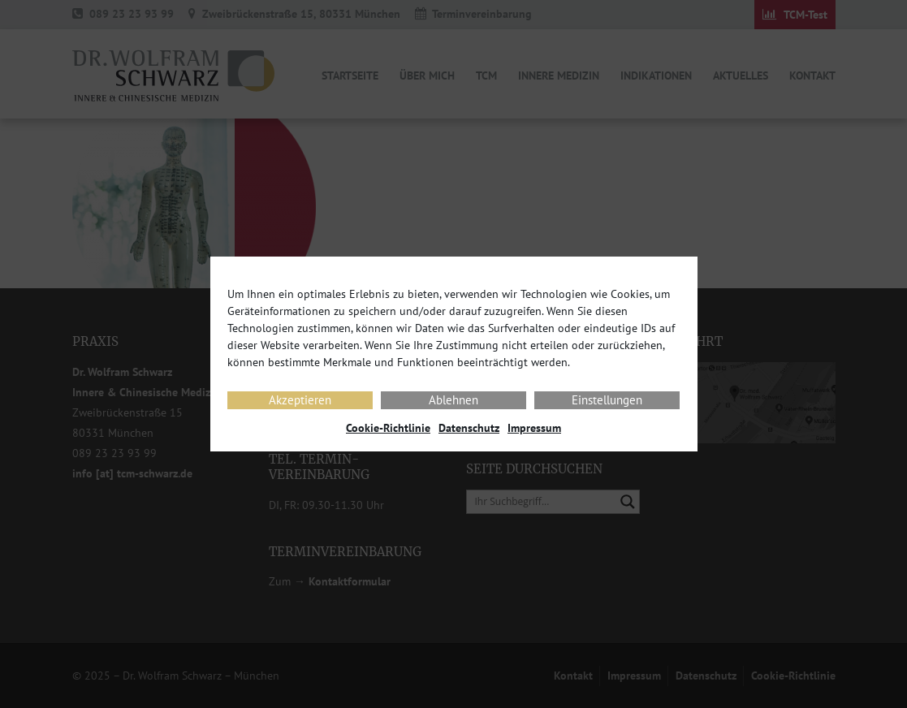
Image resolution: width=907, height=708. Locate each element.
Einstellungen (607, 400)
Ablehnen (453, 400)
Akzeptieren (300, 400)
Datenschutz (468, 428)
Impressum (534, 428)
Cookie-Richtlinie (388, 428)
